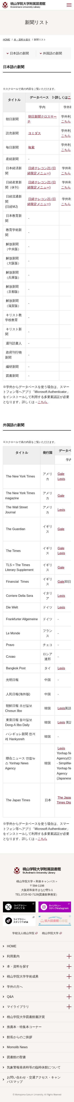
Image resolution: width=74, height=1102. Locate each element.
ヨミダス (34, 133)
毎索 (31, 147)
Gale (61, 474)
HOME (6, 39)
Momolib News (17, 1047)
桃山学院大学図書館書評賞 (26, 1017)
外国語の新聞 (52, 53)
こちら (43, 402)
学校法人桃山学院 (23, 933)
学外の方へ (15, 986)
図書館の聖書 (16, 1057)
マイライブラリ (18, 1006)
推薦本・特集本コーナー (24, 1027)
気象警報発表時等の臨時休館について (34, 1067)
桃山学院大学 (50, 933)
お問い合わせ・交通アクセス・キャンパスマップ (34, 1079)
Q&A (10, 996)
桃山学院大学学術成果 (22, 976)
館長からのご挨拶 (19, 1037)
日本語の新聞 (19, 53)
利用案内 (13, 956)
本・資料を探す (18, 966)
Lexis (61, 479)
